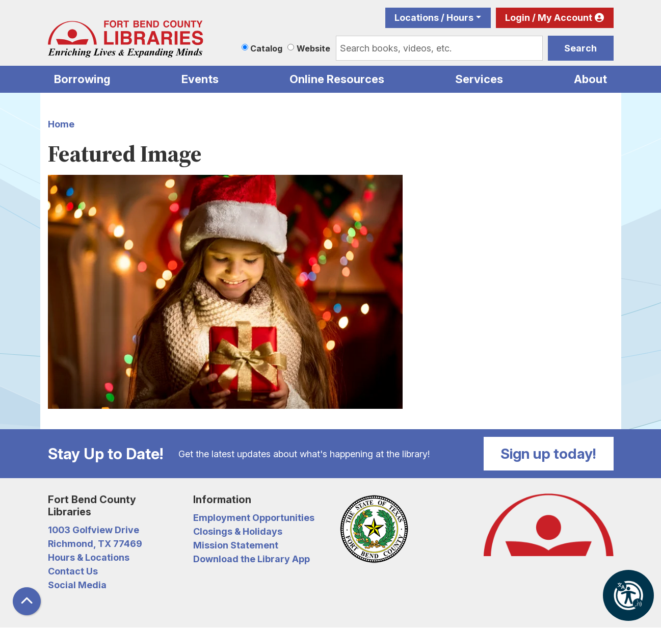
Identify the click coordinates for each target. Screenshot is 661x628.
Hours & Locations (88, 557)
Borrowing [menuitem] (82, 79)
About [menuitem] (590, 79)
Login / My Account (548, 17)
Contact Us (73, 571)
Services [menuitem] (479, 79)
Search (580, 48)
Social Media (77, 585)
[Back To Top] (27, 601)
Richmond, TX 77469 (95, 543)
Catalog (266, 48)
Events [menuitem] (200, 79)
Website (313, 48)
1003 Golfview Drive (93, 530)
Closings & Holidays (237, 531)
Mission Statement (235, 545)
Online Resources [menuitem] (336, 79)
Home (61, 124)
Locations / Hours (433, 17)
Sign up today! (548, 453)
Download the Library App (251, 559)
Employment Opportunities (253, 517)
